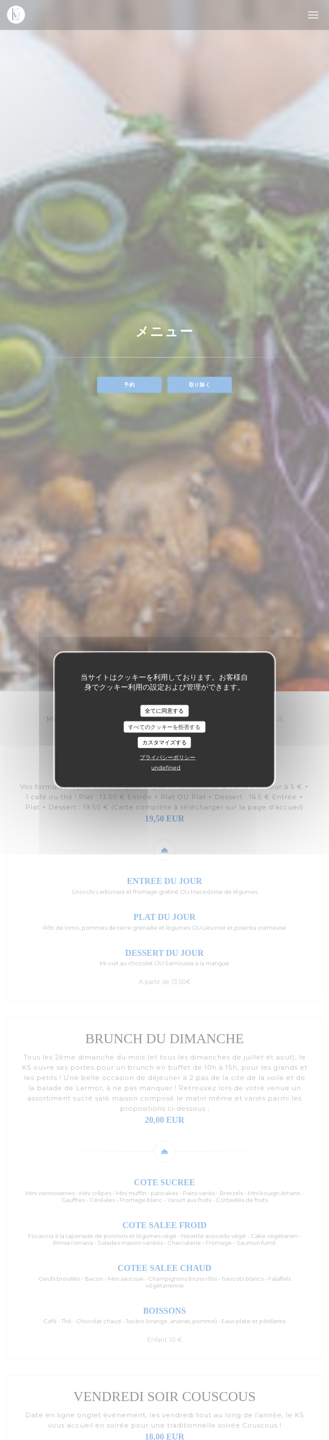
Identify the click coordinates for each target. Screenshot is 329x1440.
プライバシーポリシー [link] (167, 756)
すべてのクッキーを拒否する (164, 726)
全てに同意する (164, 710)
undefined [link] (165, 767)
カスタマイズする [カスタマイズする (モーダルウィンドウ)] (164, 742)
